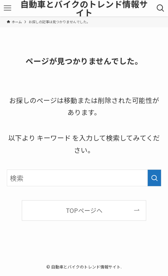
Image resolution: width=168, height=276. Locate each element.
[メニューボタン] (7, 8)
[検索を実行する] (154, 178)
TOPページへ (84, 210)
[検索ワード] (84, 178)
